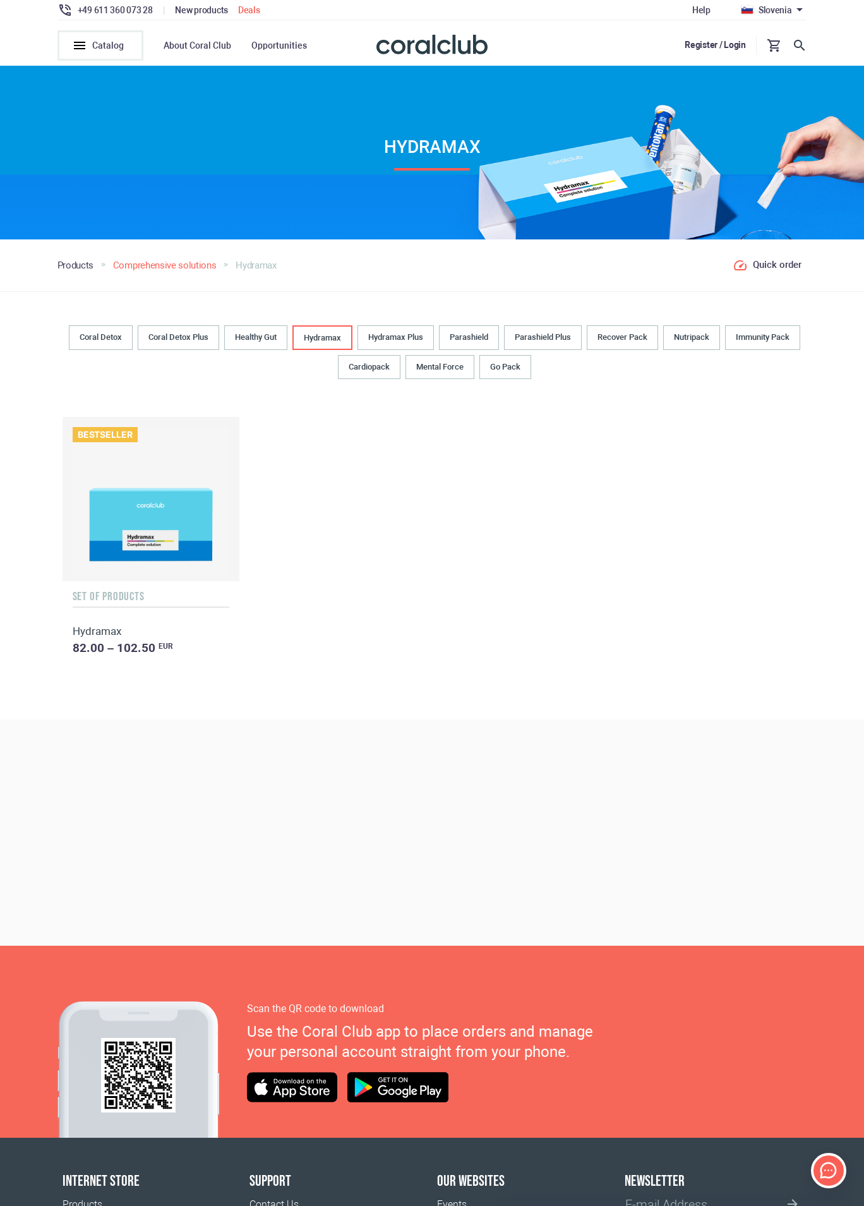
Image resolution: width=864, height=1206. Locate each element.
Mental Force (440, 366)
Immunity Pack (762, 337)
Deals (249, 10)
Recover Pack (622, 337)
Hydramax (322, 337)
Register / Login (715, 45)
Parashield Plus (543, 337)
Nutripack (691, 337)
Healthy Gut (256, 337)
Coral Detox (101, 337)
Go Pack (505, 366)
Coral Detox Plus (178, 337)
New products (201, 10)
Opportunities (279, 45)
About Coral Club (197, 45)
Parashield (469, 337)
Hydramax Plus (395, 337)
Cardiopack (369, 366)
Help (701, 10)
